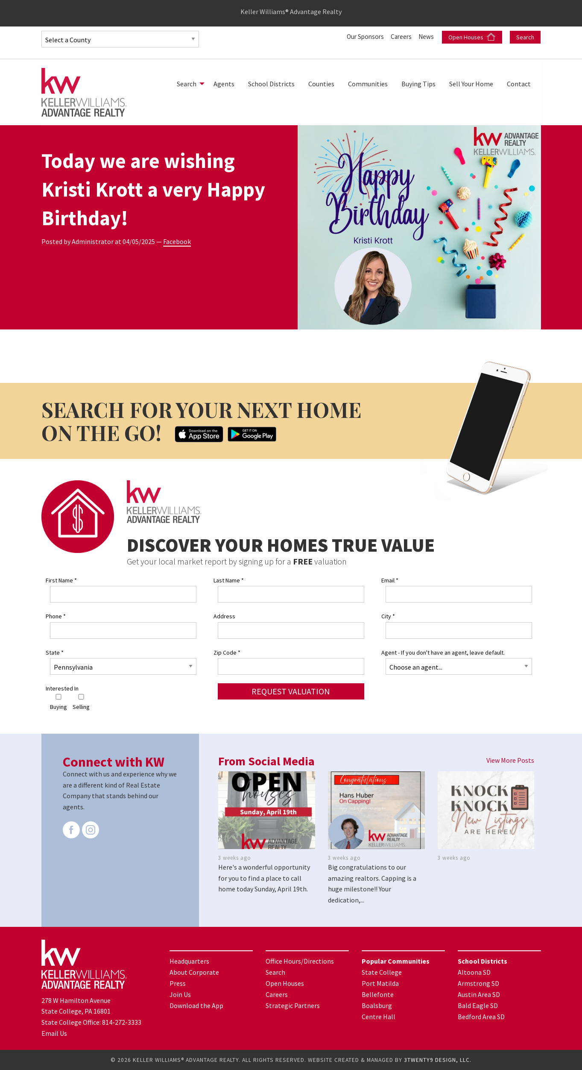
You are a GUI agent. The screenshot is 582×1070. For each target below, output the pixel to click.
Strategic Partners (293, 1005)
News (427, 36)
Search (525, 37)
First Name (61, 580)
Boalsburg (377, 1005)
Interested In (62, 688)
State (55, 652)
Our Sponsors (362, 36)
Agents (223, 83)
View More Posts (510, 760)
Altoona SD (474, 972)
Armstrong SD (478, 983)
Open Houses (471, 37)
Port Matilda (380, 983)
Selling (81, 702)
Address (224, 616)
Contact (519, 83)
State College (382, 972)
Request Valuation (291, 691)
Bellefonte (378, 994)
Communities (368, 83)
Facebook (177, 241)
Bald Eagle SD (478, 1005)
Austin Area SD (479, 994)
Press (178, 983)
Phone (56, 616)
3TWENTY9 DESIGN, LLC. (437, 1060)
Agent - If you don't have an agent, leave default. (443, 652)
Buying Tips (418, 83)
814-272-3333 (121, 1022)
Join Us (180, 994)
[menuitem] (188, 84)
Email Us (54, 1033)
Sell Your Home (471, 83)
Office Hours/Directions (300, 961)
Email (389, 580)
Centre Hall (378, 1016)
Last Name (228, 580)
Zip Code (226, 652)
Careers (400, 36)
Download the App (196, 1005)
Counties (321, 83)
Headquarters (189, 961)
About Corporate (194, 972)
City (388, 616)
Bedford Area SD (481, 1016)
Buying (58, 702)
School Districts (271, 83)
